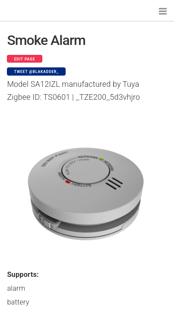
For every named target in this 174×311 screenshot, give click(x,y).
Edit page (24, 59)
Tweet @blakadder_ (36, 72)
